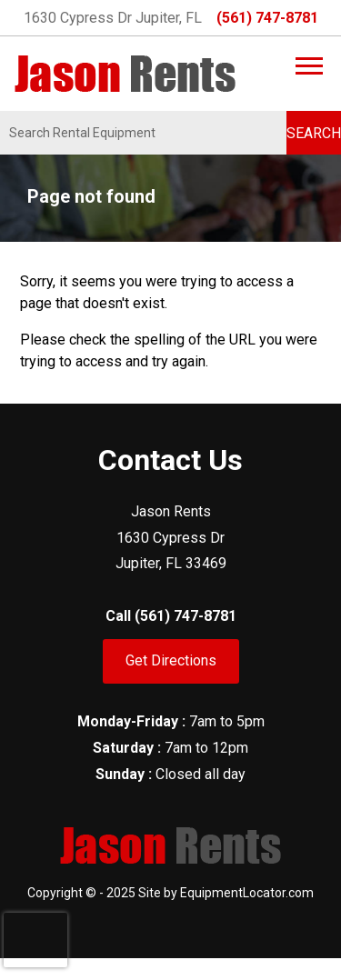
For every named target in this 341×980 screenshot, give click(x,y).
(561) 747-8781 (267, 17)
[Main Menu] (309, 66)
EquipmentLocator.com (247, 892)
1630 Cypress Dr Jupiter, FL (113, 17)
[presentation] (35, 940)
